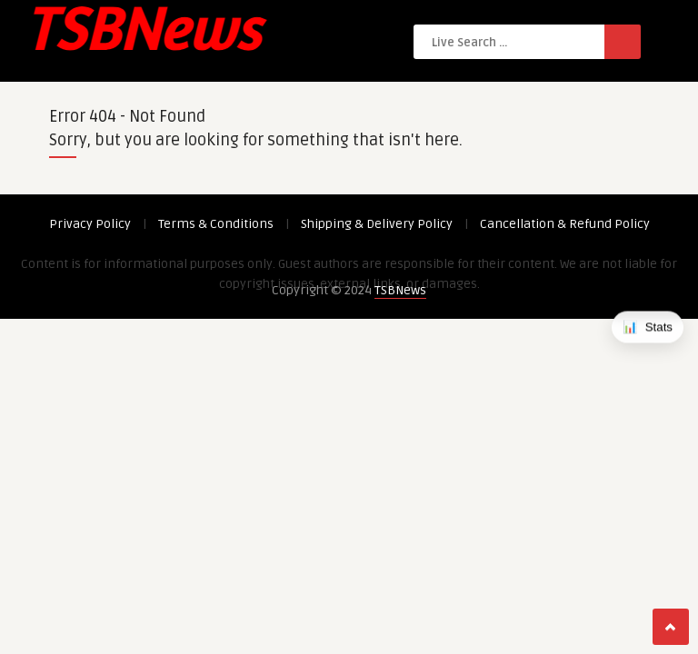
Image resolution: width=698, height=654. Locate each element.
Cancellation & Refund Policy (565, 224)
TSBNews (400, 290)
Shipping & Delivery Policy (377, 224)
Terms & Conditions (216, 224)
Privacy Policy (90, 224)
